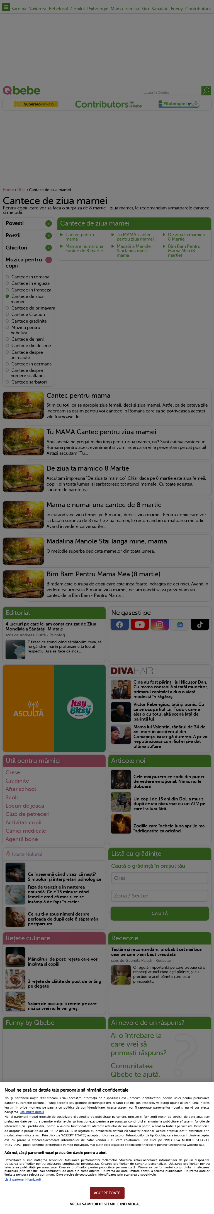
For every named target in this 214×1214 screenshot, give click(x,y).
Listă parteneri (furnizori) (22, 1179)
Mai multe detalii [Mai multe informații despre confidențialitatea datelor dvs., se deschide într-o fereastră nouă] (32, 1112)
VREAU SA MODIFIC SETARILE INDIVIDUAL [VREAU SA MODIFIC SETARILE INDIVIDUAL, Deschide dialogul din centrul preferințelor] (105, 1204)
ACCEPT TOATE (107, 1193)
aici (37, 1135)
